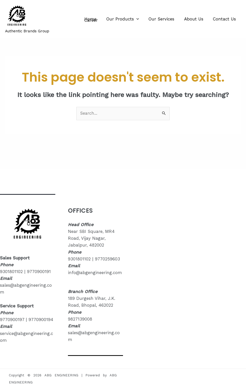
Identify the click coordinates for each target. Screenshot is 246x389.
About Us (189, 19)
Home (90, 19)
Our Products (121, 19)
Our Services (158, 19)
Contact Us (219, 19)
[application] (134, 19)
